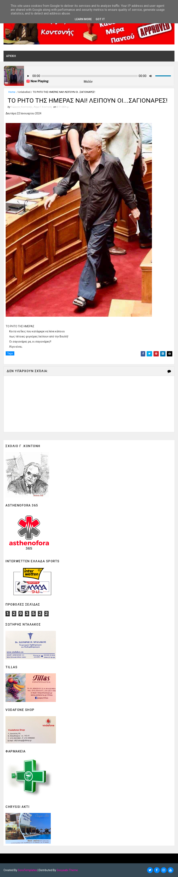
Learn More (83, 19)
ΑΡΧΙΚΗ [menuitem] (11, 56)
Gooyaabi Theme (67, 870)
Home (11, 91)
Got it (100, 19)
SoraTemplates (27, 870)
